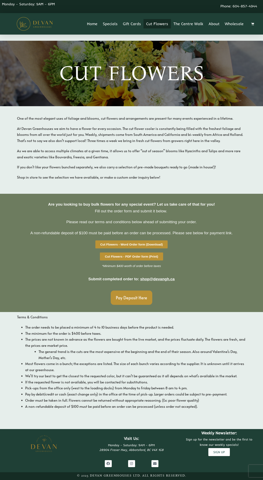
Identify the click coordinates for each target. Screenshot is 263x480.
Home (92, 23)
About (214, 23)
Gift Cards (132, 23)
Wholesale (234, 23)
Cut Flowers (157, 23)
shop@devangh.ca (157, 279)
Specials (110, 23)
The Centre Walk (188, 23)
